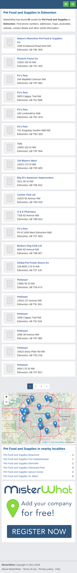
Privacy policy (46, 569)
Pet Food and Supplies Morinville (20, 463)
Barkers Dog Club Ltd (29, 245)
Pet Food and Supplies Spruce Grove (23, 472)
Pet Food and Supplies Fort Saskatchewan (26, 459)
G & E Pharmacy (26, 211)
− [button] (6, 402)
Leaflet (44, 442)
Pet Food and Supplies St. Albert (20, 476)
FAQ (57, 569)
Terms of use (29, 569)
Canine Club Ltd (26, 194)
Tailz (19, 143)
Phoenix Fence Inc (27, 58)
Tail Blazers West (27, 160)
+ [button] (6, 397)
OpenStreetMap (57, 442)
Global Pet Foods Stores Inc (33, 262)
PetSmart (22, 279)
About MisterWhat (11, 569)
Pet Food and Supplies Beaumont (21, 455)
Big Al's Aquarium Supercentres (35, 177)
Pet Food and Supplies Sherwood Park (24, 467)
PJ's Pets (22, 75)
